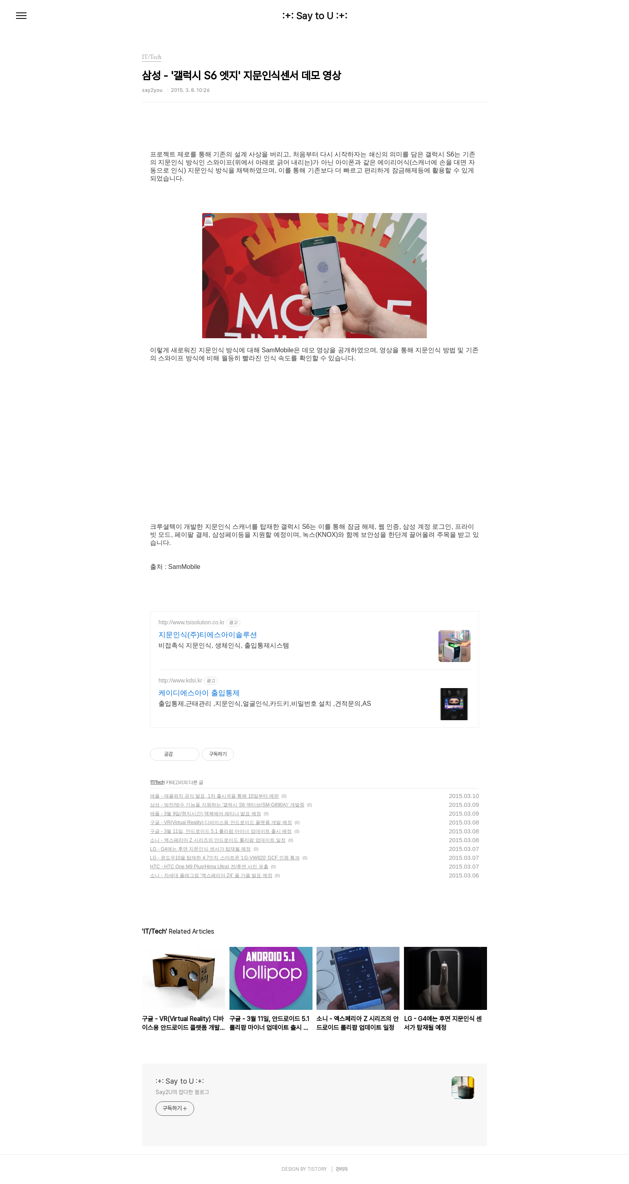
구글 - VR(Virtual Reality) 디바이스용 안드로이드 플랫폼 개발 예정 (221, 822)
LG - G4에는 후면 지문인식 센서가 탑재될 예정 (200, 849)
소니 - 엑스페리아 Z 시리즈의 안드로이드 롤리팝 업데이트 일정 (218, 840)
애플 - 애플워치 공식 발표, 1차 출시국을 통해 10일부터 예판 (214, 796)
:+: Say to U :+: (314, 16)
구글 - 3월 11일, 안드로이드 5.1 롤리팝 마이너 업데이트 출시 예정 (221, 831)
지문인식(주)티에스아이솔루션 (207, 635)
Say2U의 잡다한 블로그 (182, 1092)
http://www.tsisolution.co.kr (191, 622)
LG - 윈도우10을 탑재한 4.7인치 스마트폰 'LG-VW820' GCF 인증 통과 (225, 858)
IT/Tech (157, 782)
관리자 (342, 1169)
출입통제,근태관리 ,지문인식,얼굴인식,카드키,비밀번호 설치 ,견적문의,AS (264, 703)
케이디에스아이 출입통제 (199, 693)
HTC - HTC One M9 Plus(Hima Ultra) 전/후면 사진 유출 (209, 866)
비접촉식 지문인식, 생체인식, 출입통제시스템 (223, 645)
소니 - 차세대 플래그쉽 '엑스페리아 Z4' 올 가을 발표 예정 (211, 875)
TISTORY (317, 1169)
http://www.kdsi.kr (180, 680)
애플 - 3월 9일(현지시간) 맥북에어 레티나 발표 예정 (205, 813)
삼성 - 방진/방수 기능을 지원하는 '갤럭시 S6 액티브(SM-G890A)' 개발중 (227, 805)
